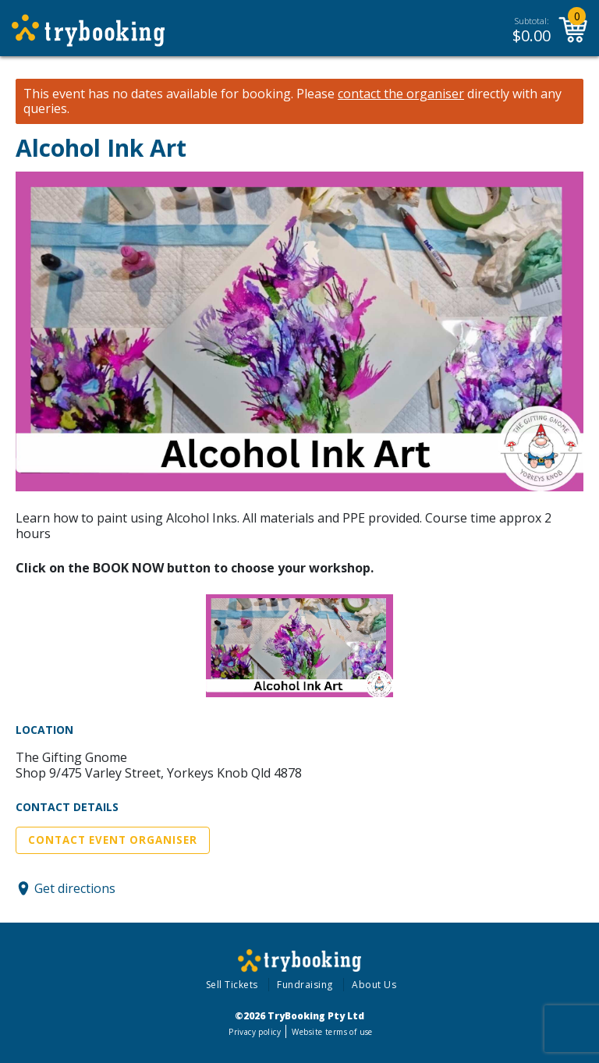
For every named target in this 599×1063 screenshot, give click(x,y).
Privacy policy (255, 1031)
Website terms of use (332, 1031)
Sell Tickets (232, 984)
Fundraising (305, 984)
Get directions (74, 888)
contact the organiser (401, 94)
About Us (374, 984)
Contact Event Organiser (112, 840)
